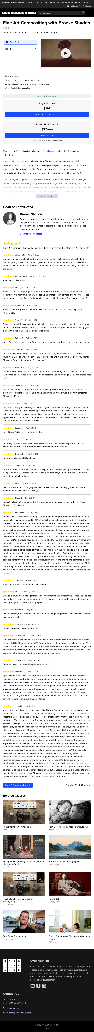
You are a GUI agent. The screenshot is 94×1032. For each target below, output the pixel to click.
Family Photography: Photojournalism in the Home (69, 937)
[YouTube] (32, 986)
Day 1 (8, 48)
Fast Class (47, 150)
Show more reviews (18, 785)
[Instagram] (44, 986)
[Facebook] (38, 986)
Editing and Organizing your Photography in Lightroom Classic (24, 863)
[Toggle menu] (89, 13)
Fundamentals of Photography (17, 826)
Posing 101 (54, 898)
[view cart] (87, 2)
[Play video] (66, 53)
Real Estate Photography (14, 936)
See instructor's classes (31, 233)
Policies (47, 1028)
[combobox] (61, 13)
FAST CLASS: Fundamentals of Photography (18, 900)
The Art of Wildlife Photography (64, 861)
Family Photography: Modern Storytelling (68, 826)
